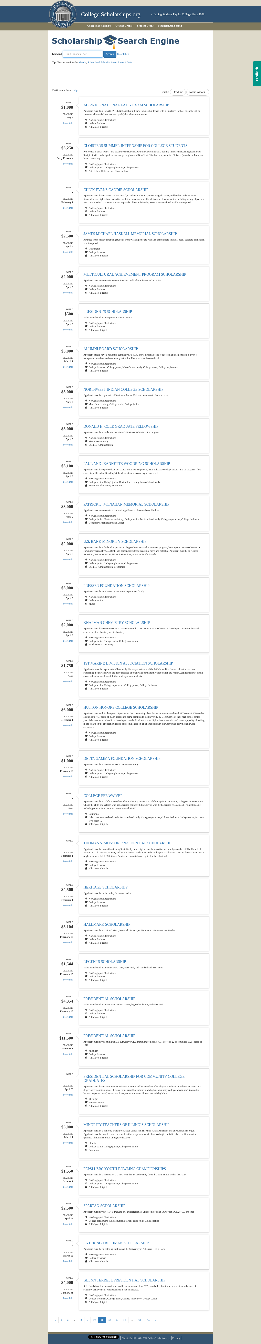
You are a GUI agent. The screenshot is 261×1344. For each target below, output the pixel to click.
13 (117, 1319)
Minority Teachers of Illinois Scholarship (126, 1125)
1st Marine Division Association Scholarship (128, 663)
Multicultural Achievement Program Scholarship (134, 274)
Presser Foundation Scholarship (116, 586)
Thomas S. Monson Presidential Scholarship (127, 843)
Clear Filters (123, 54)
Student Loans (145, 25)
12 (109, 1319)
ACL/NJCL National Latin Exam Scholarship (126, 105)
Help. (75, 90)
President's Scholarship (107, 312)
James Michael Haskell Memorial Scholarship (130, 234)
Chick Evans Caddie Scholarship (115, 190)
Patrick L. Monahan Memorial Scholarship (126, 504)
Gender (82, 62)
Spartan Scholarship (104, 1206)
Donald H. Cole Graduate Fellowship (120, 426)
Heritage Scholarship (105, 887)
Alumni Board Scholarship (110, 349)
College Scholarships (99, 25)
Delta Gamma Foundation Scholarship (121, 758)
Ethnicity (105, 62)
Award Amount (118, 62)
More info (68, 123)
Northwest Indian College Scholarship (123, 389)
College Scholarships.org (110, 14)
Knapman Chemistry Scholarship (116, 623)
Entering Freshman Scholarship (116, 1243)
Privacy (176, 1338)
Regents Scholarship (104, 962)
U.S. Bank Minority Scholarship (114, 541)
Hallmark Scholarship (106, 924)
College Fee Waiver (103, 796)
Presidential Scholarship (109, 999)
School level (93, 62)
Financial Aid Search (170, 25)
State (129, 62)
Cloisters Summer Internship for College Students (135, 146)
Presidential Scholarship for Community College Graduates (134, 1078)
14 (124, 1319)
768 (140, 1319)
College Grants (123, 25)
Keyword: (57, 54)
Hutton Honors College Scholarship (120, 707)
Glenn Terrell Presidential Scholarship (124, 1280)
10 (94, 1319)
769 (148, 1319)
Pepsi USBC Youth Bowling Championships (124, 1169)
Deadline (178, 92)
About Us (127, 1338)
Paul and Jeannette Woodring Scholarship (126, 464)
